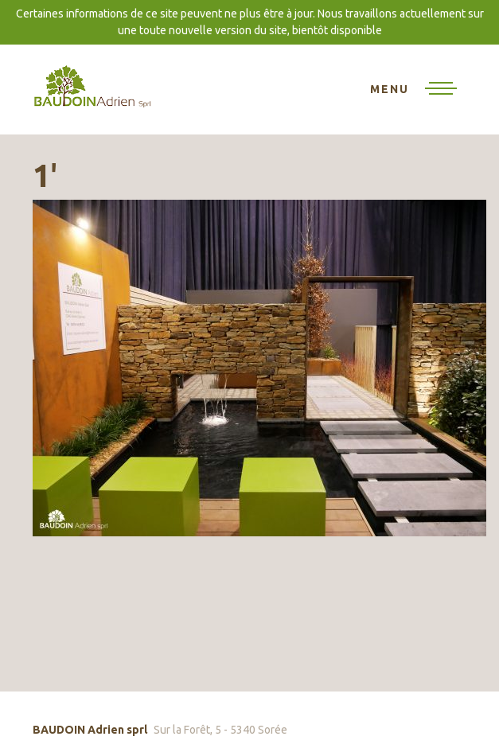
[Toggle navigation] (413, 90)
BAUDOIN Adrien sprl (92, 85)
